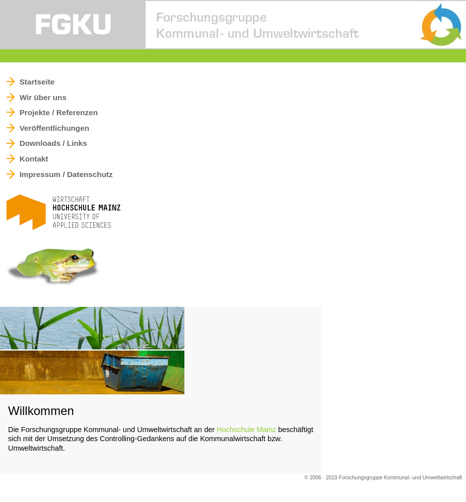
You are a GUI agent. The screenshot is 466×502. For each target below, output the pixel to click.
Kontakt (34, 158)
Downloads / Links (53, 143)
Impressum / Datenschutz (66, 174)
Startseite (37, 81)
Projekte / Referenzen (59, 112)
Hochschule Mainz (246, 430)
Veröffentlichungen (54, 128)
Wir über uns (43, 97)
